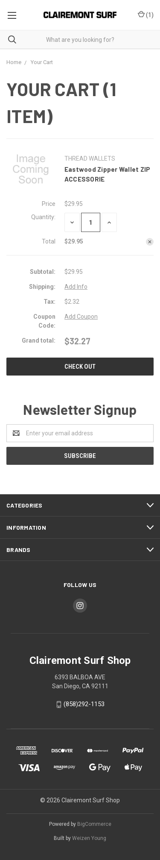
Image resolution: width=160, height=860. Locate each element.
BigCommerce (94, 824)
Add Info (75, 286)
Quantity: (43, 217)
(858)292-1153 (84, 704)
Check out (80, 366)
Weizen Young (89, 838)
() (146, 15)
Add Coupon (81, 316)
